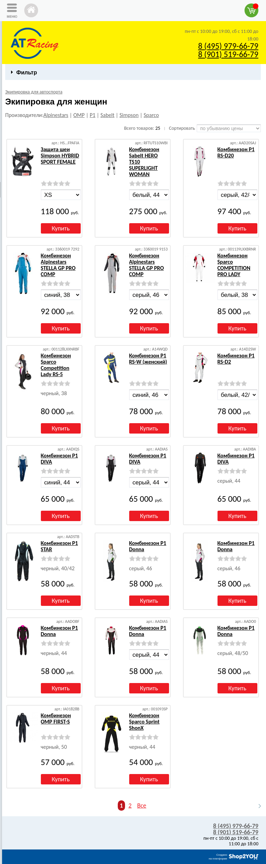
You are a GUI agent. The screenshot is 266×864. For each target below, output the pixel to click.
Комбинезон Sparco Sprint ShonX (144, 721)
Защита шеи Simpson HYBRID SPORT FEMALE (60, 155)
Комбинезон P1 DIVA (59, 458)
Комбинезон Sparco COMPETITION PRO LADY (234, 265)
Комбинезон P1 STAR (59, 546)
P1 (92, 115)
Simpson (129, 115)
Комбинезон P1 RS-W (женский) (148, 358)
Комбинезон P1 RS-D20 (236, 152)
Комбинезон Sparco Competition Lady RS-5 (56, 365)
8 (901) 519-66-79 (228, 54)
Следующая (256, 806)
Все (141, 805)
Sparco (151, 115)
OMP (79, 115)
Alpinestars (55, 115)
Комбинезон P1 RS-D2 (236, 358)
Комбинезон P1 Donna (147, 546)
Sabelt (107, 115)
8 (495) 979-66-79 (228, 46)
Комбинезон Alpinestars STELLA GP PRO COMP (58, 265)
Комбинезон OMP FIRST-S (56, 718)
